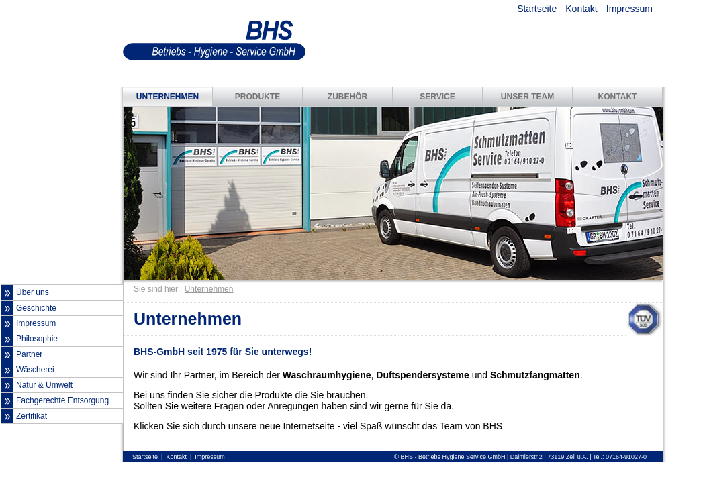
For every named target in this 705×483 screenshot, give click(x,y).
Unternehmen (209, 289)
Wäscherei (35, 369)
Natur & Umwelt (44, 385)
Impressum (629, 8)
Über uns (32, 292)
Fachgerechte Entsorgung (62, 400)
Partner (29, 354)
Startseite (537, 8)
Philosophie (37, 338)
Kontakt (581, 8)
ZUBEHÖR (347, 96)
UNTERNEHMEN (167, 96)
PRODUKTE (257, 96)
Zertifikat (31, 416)
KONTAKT (617, 96)
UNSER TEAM (527, 96)
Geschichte (36, 308)
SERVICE (437, 96)
